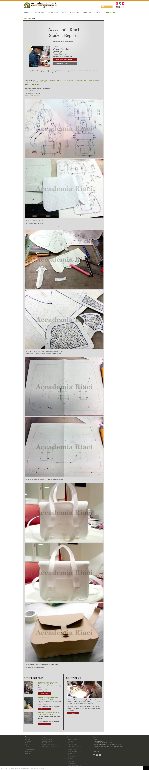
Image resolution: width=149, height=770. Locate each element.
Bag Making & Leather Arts (62, 63)
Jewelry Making (72, 743)
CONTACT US (28, 753)
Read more (44, 693)
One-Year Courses (47, 739)
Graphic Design (72, 753)
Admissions (28, 741)
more (60, 728)
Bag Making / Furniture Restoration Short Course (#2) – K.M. (48, 698)
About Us (27, 739)
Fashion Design (72, 755)
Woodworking (56, 691)
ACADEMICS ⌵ (39, 12)
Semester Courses (47, 741)
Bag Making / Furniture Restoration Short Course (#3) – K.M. (48, 683)
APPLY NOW (28, 751)
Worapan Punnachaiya (75, 80)
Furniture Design (72, 751)
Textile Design (71, 756)
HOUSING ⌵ (87, 12)
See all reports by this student (63, 59)
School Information (30, 749)
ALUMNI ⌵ (98, 12)
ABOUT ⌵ (27, 12)
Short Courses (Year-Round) (49, 744)
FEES (64, 12)
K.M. (49, 689)
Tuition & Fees (28, 744)
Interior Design (72, 749)
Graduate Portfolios (30, 748)
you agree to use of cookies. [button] (37, 768)
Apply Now (107, 7)
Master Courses (46, 743)
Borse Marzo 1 (33, 84)
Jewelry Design (72, 744)
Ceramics (70, 758)
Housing (27, 746)
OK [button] (146, 768)
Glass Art (70, 760)
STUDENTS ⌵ (74, 12)
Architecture (71, 748)
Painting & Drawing (73, 739)
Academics (28, 743)
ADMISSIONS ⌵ (53, 12)
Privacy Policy (97, 748)
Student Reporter (61, 80)
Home (25, 18)
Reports (40, 80)
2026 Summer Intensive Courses (50, 746)
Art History (71, 741)
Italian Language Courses (74, 765)
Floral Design (71, 763)
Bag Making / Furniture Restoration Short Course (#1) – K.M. (48, 713)
